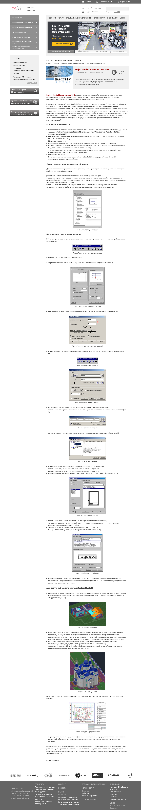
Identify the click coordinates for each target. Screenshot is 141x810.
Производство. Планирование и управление (23, 69)
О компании (112, 18)
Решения (16, 58)
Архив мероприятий (89, 796)
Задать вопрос (92, 12)
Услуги (61, 18)
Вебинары (85, 793)
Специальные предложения (78, 18)
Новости (52, 18)
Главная (88, 2)
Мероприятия (99, 18)
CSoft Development (96, 72)
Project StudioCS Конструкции (90, 157)
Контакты (113, 789)
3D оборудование (41, 792)
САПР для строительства (95, 63)
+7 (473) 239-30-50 (93, 8)
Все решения (32, 83)
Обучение (62, 795)
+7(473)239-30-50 (21, 793)
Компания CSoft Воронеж (119, 787)
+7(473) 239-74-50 (22, 796)
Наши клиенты (115, 792)
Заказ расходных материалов (69, 802)
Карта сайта (125, 2)
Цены (122, 18)
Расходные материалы (43, 794)
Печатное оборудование (44, 789)
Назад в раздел (52, 760)
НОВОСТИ (62, 788)
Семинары (85, 791)
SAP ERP (16, 74)
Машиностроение (20, 62)
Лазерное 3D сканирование (68, 804)
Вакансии (113, 794)
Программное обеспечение (73, 63)
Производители (89, 800)
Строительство (19, 65)
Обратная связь (106, 2)
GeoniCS (119, 746)
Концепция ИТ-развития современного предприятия (24, 78)
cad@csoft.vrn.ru (23, 798)
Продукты (58, 63)
